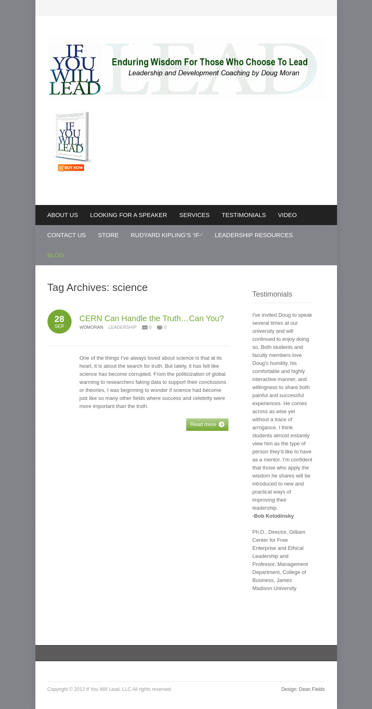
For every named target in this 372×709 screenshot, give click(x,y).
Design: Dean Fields (303, 689)
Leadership (123, 327)
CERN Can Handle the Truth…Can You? (152, 318)
